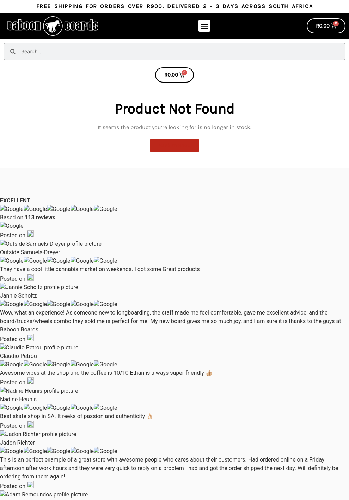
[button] (204, 26)
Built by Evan (115, 495)
